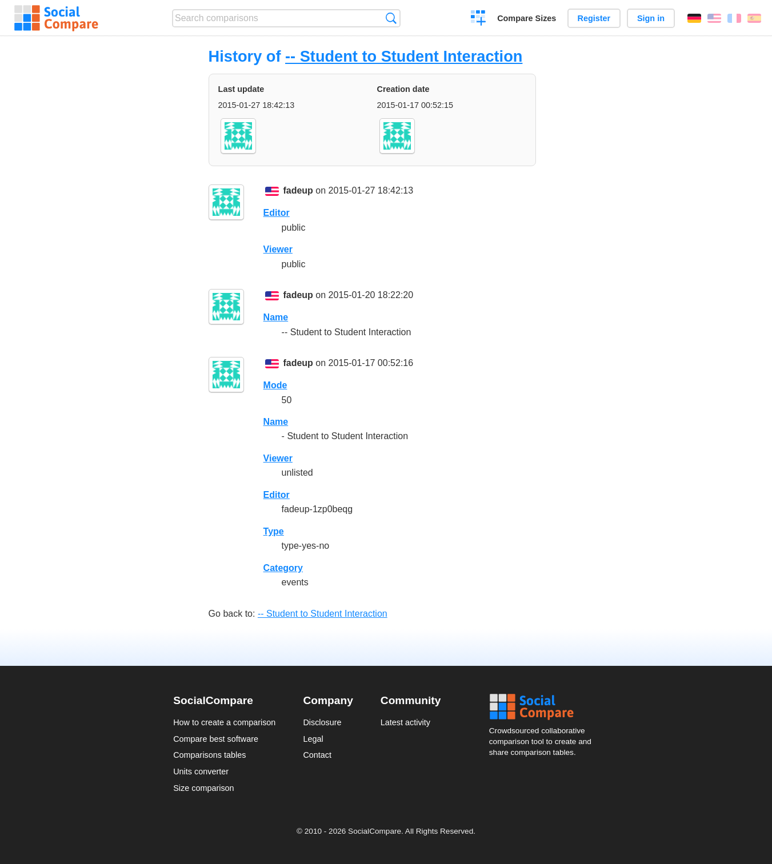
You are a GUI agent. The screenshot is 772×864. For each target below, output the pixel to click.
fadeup (298, 190)
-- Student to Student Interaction (403, 56)
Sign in (651, 18)
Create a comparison (478, 19)
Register (594, 18)
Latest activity (405, 722)
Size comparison (203, 788)
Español (754, 18)
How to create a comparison (224, 722)
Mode (275, 385)
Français (734, 18)
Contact (317, 754)
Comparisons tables (209, 754)
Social (544, 707)
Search (391, 18)
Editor (276, 213)
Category (283, 568)
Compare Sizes (526, 18)
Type (273, 531)
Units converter (201, 771)
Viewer (278, 249)
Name (276, 317)
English (714, 18)
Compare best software (215, 739)
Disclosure (322, 722)
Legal (313, 739)
